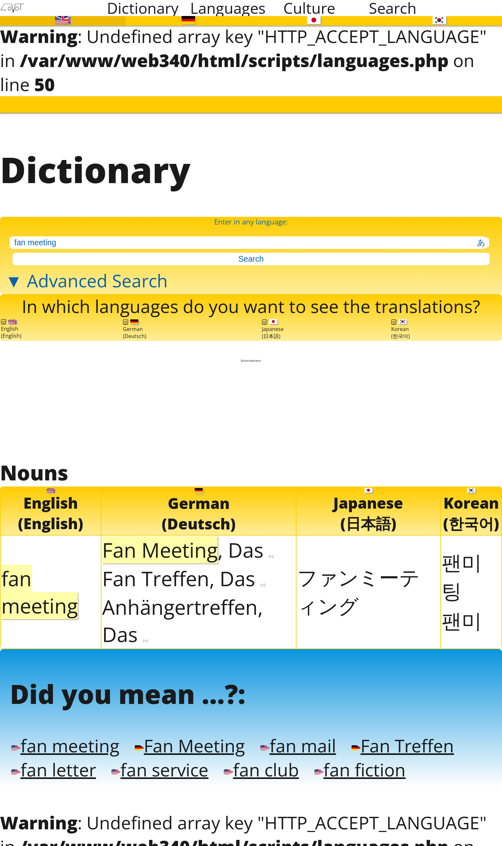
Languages (227, 8)
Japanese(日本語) (273, 326)
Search (393, 8)
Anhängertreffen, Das (182, 617)
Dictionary (143, 8)
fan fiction (353, 765)
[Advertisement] (251, 407)
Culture (309, 8)
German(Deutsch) (134, 326)
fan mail (292, 741)
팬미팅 (461, 573)
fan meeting (63, 741)
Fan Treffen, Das (184, 574)
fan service (157, 765)
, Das (188, 546)
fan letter (52, 765)
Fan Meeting (186, 741)
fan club (256, 765)
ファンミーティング (358, 588)
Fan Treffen (395, 741)
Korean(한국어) (400, 326)
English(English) (11, 326)
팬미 (461, 617)
